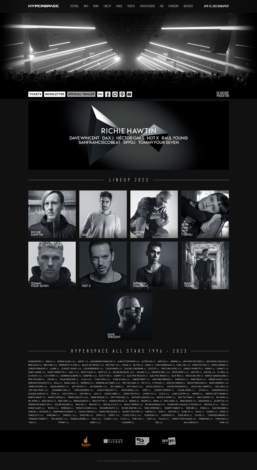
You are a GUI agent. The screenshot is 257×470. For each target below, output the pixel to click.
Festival (74, 6)
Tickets (131, 6)
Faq (161, 6)
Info (86, 6)
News (96, 6)
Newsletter (54, 94)
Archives (188, 6)
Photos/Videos (147, 6)
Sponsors (173, 6)
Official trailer (81, 94)
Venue (119, 6)
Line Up (107, 6)
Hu (100, 94)
